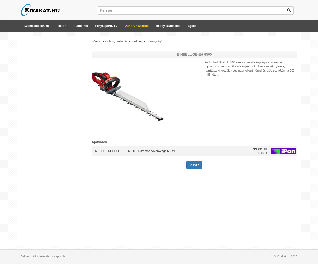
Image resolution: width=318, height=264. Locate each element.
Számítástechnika (36, 26)
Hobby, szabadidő (168, 26)
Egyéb (192, 26)
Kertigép (137, 41)
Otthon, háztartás (137, 26)
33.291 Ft (260, 149)
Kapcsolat (59, 256)
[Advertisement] (52, 112)
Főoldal (96, 41)
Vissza (195, 165)
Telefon (61, 26)
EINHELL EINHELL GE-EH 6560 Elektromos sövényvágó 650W (133, 151)
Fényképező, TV (106, 26)
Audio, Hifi (81, 26)
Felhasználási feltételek (36, 256)
